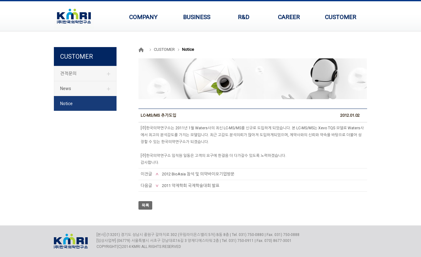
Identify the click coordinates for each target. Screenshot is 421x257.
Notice (66, 103)
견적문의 (68, 73)
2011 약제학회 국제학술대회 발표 (191, 185)
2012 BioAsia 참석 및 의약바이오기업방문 (198, 174)
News (65, 88)
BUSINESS (196, 17)
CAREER (289, 17)
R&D (243, 17)
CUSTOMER (340, 17)
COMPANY (143, 17)
